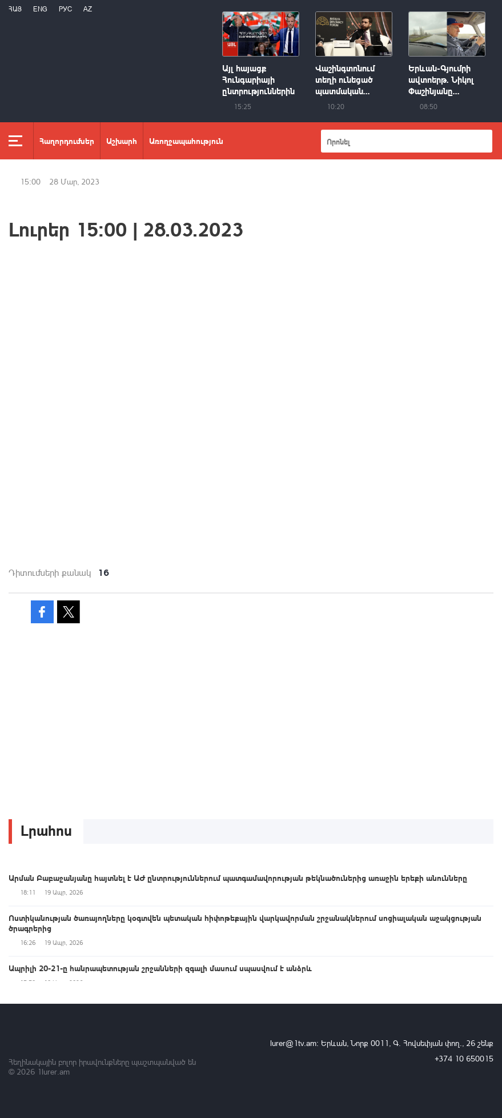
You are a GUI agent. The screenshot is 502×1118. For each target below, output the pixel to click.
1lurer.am (53, 1071)
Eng (40, 9)
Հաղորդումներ (66, 140)
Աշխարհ (121, 140)
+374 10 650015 (464, 1058)
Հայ (15, 9)
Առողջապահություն (186, 140)
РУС (65, 9)
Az (87, 9)
